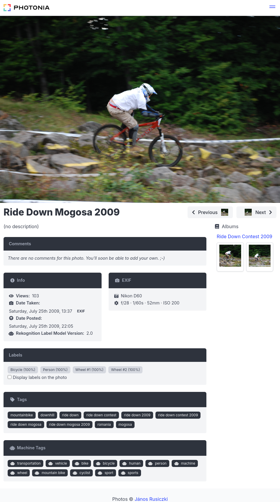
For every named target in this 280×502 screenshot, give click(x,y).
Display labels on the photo (37, 377)
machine (184, 463)
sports (129, 472)
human (130, 463)
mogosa (125, 424)
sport (105, 472)
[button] (272, 8)
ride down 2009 (137, 415)
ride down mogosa (25, 424)
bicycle (105, 463)
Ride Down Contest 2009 (244, 236)
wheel (18, 472)
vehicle (57, 463)
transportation (25, 463)
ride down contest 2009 (178, 415)
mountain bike (49, 472)
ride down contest (101, 415)
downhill (47, 415)
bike (80, 463)
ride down (70, 415)
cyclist (80, 472)
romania (104, 424)
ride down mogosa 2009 (69, 424)
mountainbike (21, 415)
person (157, 463)
